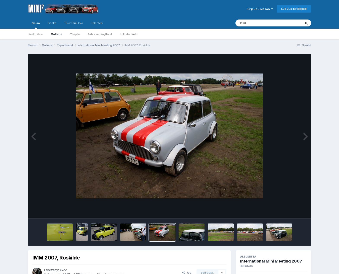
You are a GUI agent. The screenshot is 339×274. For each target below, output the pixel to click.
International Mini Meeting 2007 (271, 261)
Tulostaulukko (129, 34)
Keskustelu (36, 34)
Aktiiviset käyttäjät (100, 34)
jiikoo (63, 270)
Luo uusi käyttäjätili (294, 8)
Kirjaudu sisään (260, 9)
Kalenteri (97, 23)
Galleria (56, 34)
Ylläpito (75, 34)
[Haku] (260, 23)
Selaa (36, 25)
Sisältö (52, 23)
